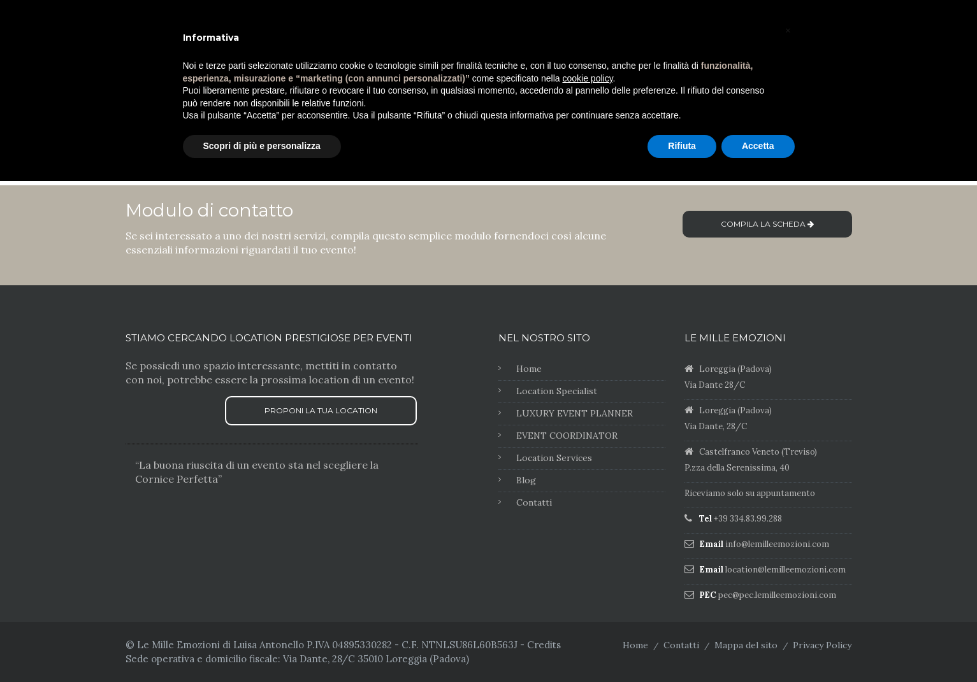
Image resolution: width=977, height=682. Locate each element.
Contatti (534, 502)
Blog (526, 480)
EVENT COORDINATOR (567, 435)
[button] (788, 30)
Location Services (554, 458)
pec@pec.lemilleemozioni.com (777, 595)
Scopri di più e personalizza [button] (262, 146)
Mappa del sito (746, 645)
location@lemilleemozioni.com (785, 569)
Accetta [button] (758, 146)
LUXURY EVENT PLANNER (574, 413)
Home (529, 368)
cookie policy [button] (587, 78)
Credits (544, 645)
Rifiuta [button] (682, 146)
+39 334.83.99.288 (748, 518)
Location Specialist (556, 391)
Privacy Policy (822, 645)
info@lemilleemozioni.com (777, 544)
